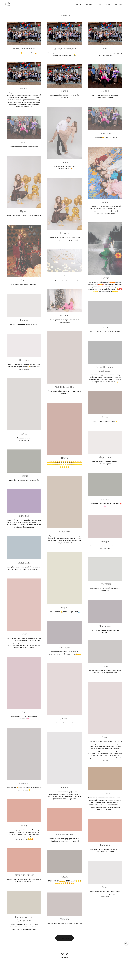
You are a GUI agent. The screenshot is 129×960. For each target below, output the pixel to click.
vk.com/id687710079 (105, 374)
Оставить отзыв (65, 15)
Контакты (118, 4)
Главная (78, 4)
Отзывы (109, 4)
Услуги (100, 4)
